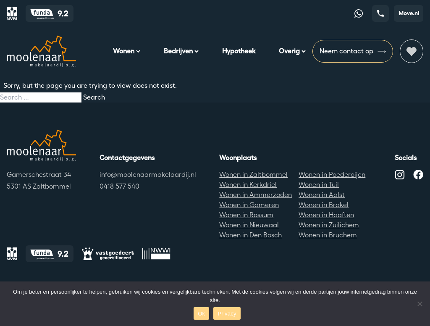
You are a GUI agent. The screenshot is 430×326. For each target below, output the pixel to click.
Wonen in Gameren (249, 205)
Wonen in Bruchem (328, 235)
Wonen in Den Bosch (250, 235)
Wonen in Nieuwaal (249, 225)
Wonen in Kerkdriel (248, 185)
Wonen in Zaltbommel (253, 175)
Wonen (126, 51)
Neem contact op (353, 51)
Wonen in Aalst (322, 195)
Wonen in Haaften (326, 215)
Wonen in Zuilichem (329, 225)
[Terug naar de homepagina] (41, 145)
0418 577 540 (119, 186)
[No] (419, 304)
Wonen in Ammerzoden (255, 195)
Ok (201, 313)
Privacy (227, 313)
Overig (292, 51)
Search (94, 97)
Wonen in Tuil (319, 185)
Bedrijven (181, 51)
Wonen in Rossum (246, 215)
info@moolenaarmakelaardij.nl (148, 175)
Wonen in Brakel (324, 205)
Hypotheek (238, 51)
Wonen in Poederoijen (332, 175)
